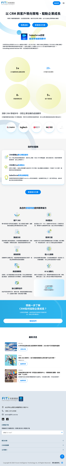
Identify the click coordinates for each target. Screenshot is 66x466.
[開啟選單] (63, 3)
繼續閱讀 (23, 364)
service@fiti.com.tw (11, 414)
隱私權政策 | (56, 463)
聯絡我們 (49, 288)
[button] (62, 463)
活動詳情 (23, 349)
